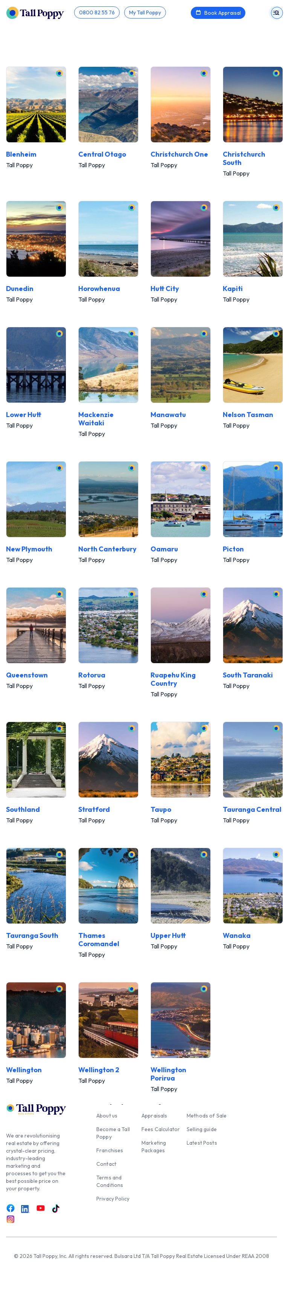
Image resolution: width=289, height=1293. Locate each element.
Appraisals (154, 1115)
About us (106, 1115)
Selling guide (202, 1129)
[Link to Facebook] (10, 1208)
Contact (106, 1164)
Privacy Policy (112, 1198)
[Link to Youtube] (40, 1208)
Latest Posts (202, 1142)
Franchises (109, 1150)
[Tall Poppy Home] (40, 12)
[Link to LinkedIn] (25, 1208)
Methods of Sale (207, 1115)
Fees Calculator (160, 1129)
